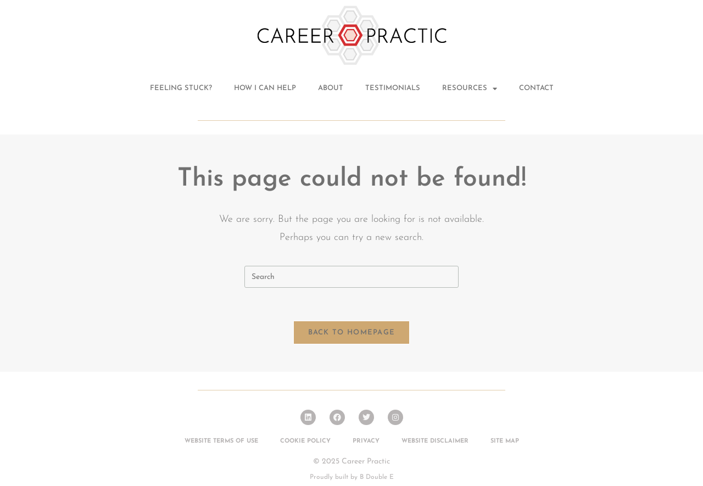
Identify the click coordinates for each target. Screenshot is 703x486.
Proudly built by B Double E (352, 477)
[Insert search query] (351, 277)
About (330, 88)
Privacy (366, 441)
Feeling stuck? (181, 88)
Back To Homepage (351, 332)
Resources (469, 89)
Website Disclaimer (434, 441)
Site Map (504, 441)
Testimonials (392, 88)
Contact (536, 88)
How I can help (265, 88)
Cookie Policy (305, 441)
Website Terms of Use (221, 441)
